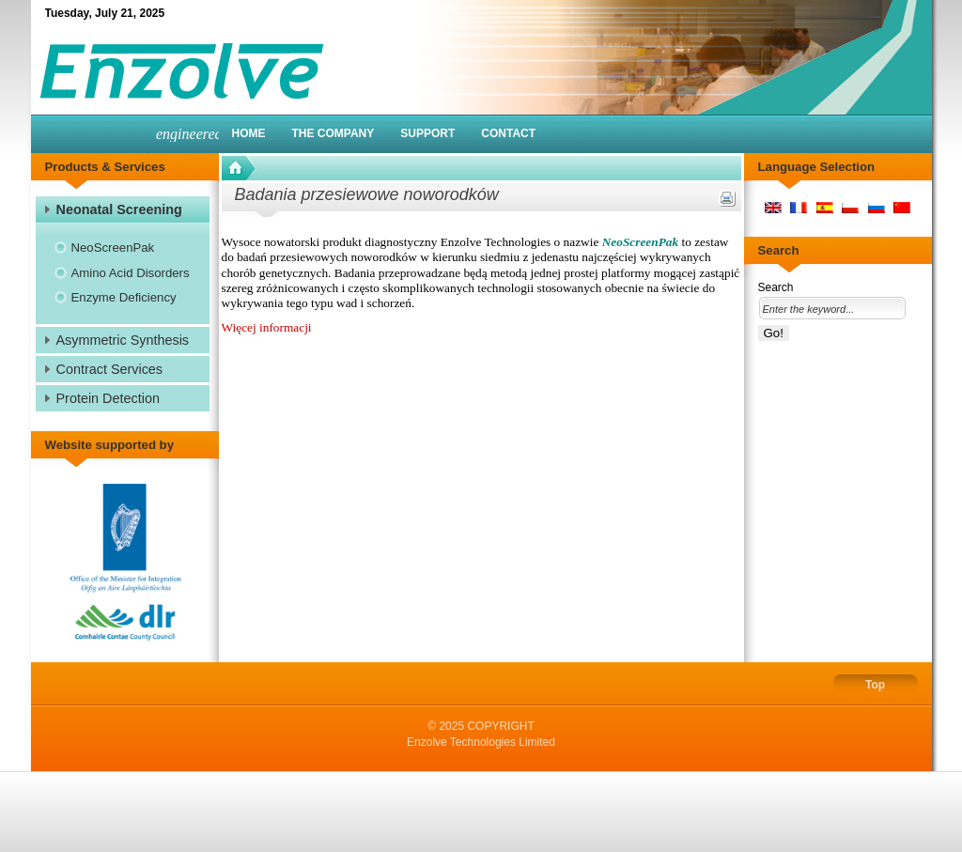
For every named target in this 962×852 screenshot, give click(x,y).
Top (875, 684)
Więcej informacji (267, 327)
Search (776, 287)
